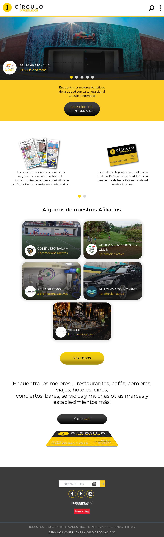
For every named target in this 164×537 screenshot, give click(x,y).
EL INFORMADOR (82, 109)
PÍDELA (82, 419)
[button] (71, 77)
